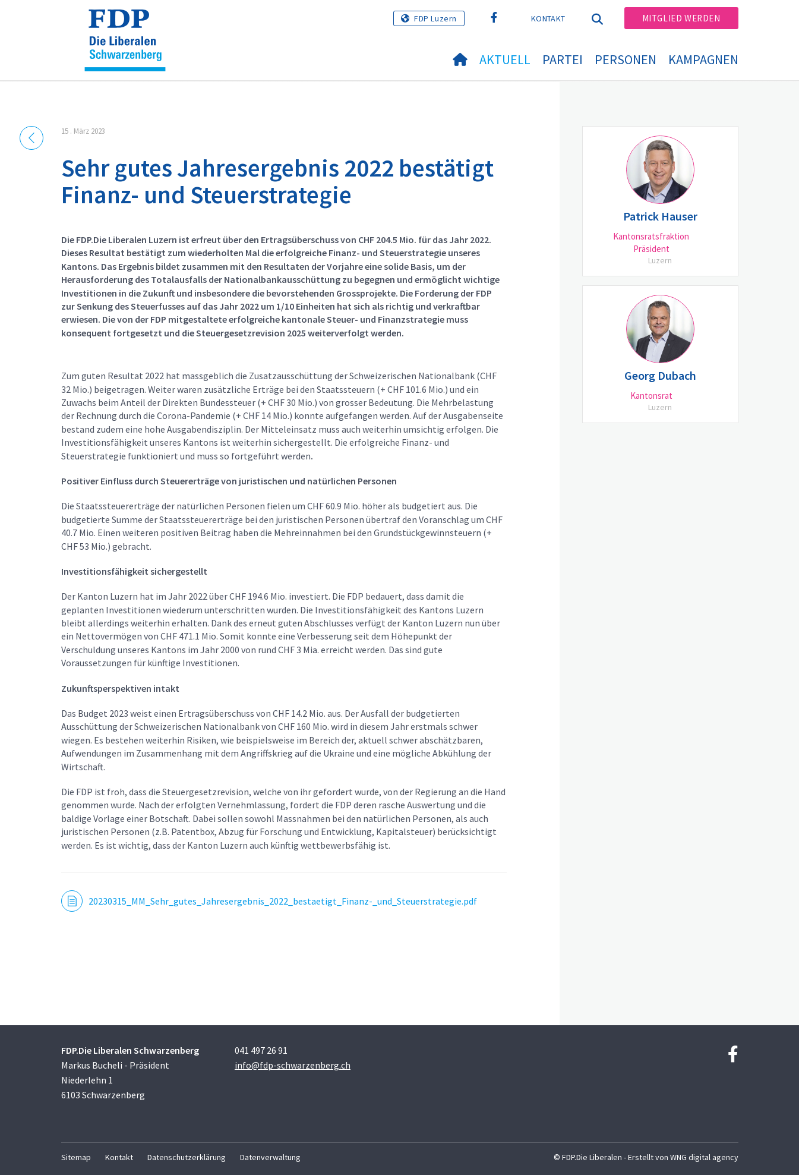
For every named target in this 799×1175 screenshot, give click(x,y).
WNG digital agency (704, 1157)
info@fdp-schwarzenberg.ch (292, 1065)
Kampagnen (703, 59)
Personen (625, 59)
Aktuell (504, 59)
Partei (562, 59)
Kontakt (548, 18)
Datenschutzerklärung (186, 1157)
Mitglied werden (681, 18)
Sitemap (76, 1157)
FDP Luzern (435, 18)
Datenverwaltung (270, 1157)
